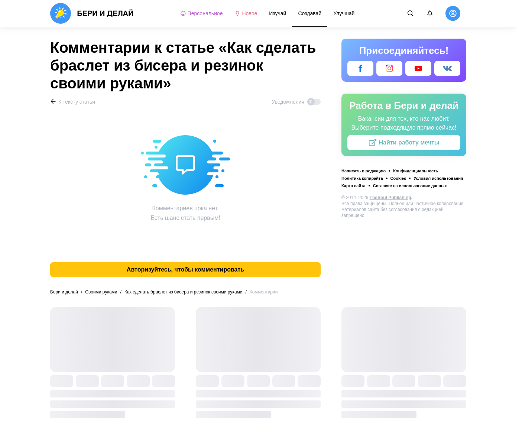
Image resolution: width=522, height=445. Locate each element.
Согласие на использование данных (410, 185)
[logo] (92, 13)
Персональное (201, 13)
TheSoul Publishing (390, 197)
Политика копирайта (362, 178)
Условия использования (438, 178)
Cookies (398, 178)
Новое (245, 13)
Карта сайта (353, 185)
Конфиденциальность (415, 171)
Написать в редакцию (363, 171)
